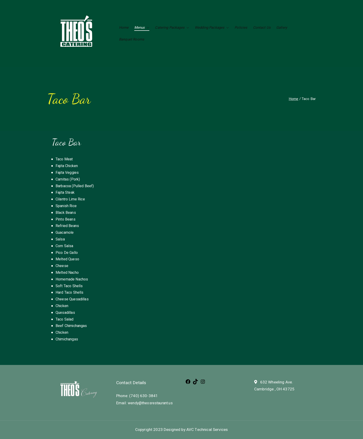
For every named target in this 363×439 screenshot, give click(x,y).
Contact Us (262, 27)
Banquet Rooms (131, 39)
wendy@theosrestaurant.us (150, 403)
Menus (142, 28)
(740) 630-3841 (143, 396)
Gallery (281, 27)
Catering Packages (172, 28)
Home (124, 27)
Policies (241, 27)
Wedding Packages (212, 28)
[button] (147, 28)
